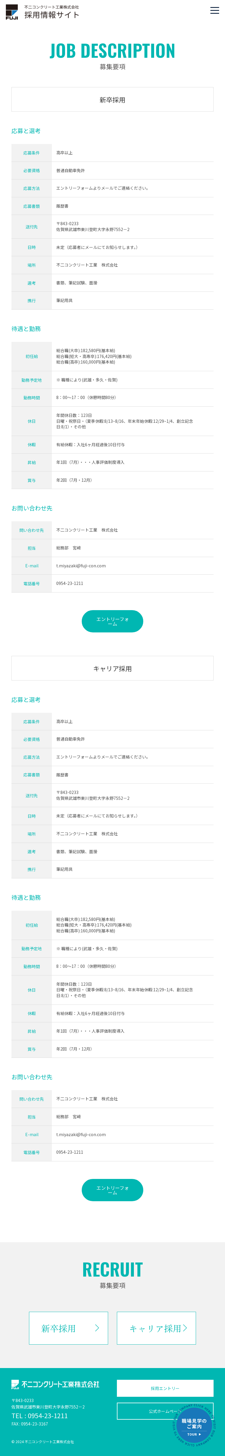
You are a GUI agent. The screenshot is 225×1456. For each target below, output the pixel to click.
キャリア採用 (155, 1328)
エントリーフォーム (112, 621)
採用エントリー (165, 1388)
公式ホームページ (165, 1411)
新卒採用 (58, 1328)
